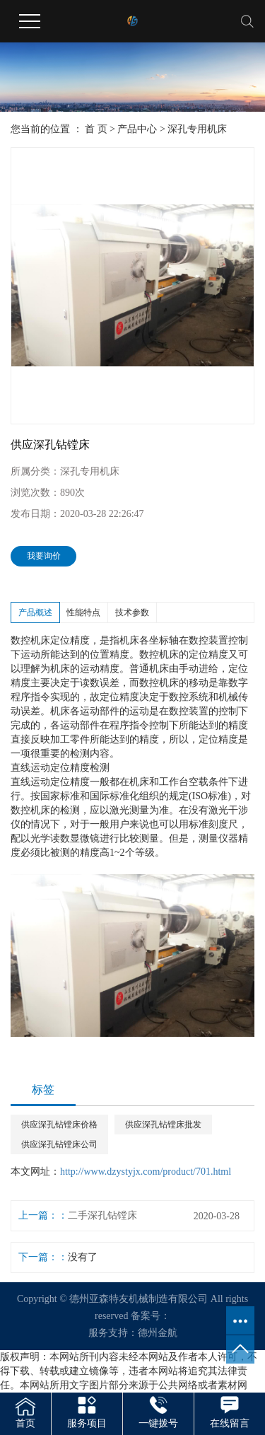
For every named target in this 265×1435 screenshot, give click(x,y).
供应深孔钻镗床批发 (163, 1124)
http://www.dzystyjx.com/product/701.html (145, 1171)
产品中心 (137, 129)
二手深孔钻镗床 (102, 1215)
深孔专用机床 (197, 129)
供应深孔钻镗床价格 (59, 1124)
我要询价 (44, 556)
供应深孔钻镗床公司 (59, 1144)
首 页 (96, 129)
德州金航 (157, 1332)
